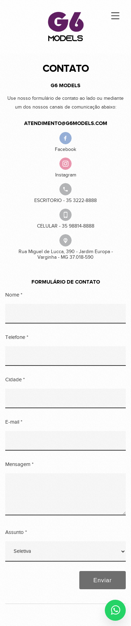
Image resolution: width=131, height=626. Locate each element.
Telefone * (16, 337)
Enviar (102, 580)
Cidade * (15, 380)
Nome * (13, 295)
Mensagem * (19, 464)
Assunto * (16, 532)
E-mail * (13, 422)
